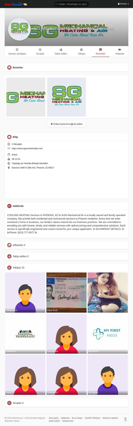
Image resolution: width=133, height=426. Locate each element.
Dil (125, 420)
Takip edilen (20, 256)
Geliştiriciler (67, 421)
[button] (71, 4)
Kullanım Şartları (110, 418)
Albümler (18, 245)
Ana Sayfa (54, 418)
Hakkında (65, 418)
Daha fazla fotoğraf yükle (67, 123)
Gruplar (17, 403)
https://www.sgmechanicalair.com (27, 148)
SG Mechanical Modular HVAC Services (74, 28)
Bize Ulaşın (77, 418)
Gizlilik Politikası (92, 418)
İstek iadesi (54, 421)
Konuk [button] (123, 3)
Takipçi (17, 267)
